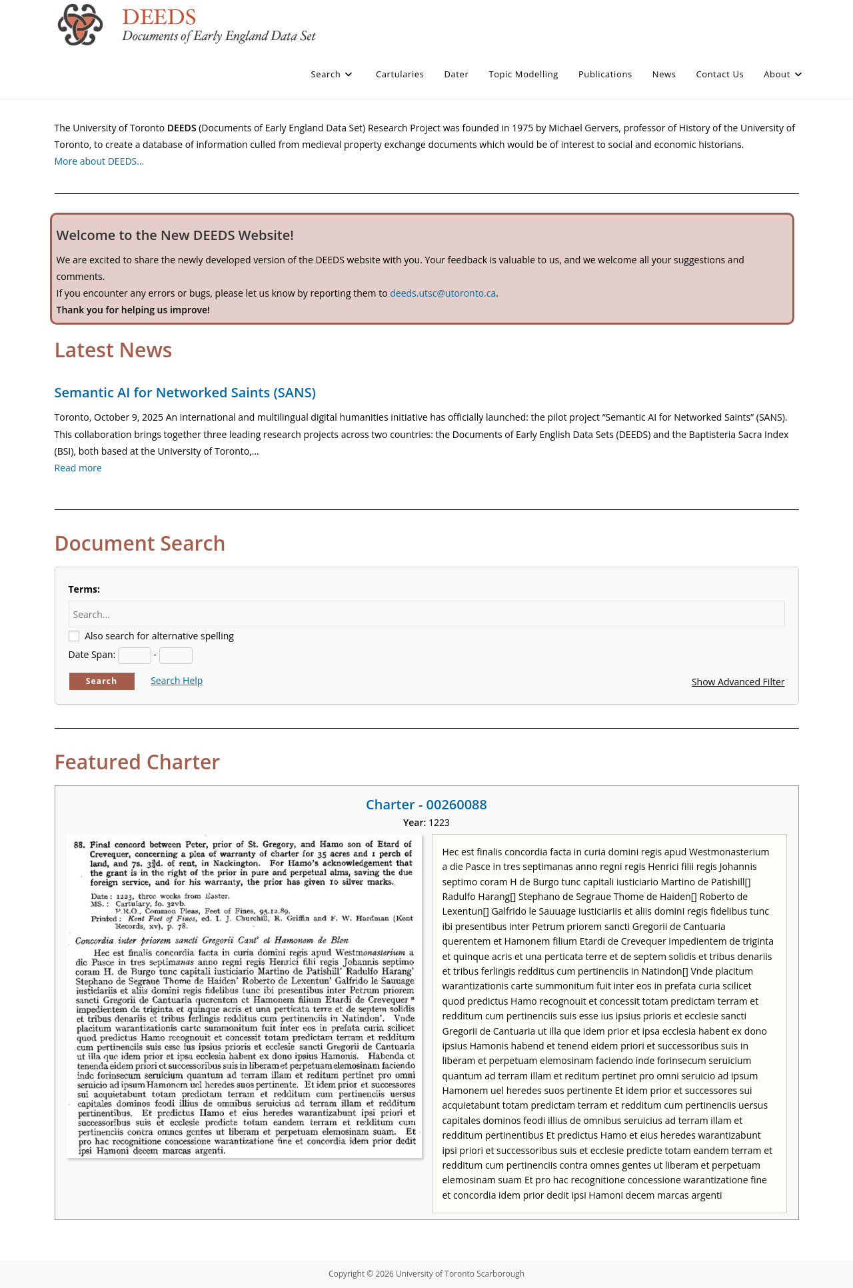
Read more (78, 467)
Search (102, 681)
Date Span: (92, 654)
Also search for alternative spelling (159, 635)
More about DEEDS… (100, 161)
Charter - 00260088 (426, 804)
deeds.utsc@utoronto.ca (443, 293)
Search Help (177, 680)
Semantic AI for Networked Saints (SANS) (185, 392)
